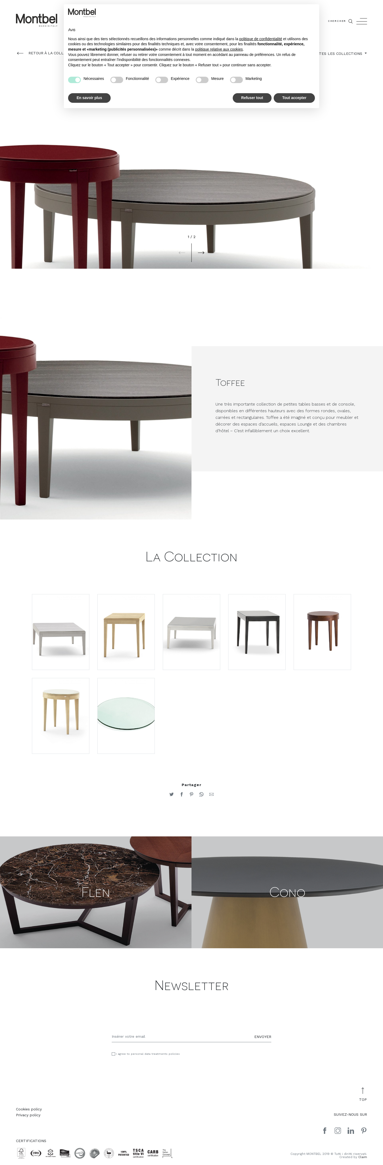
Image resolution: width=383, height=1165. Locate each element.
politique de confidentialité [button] (260, 39)
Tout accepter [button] (294, 98)
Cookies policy (29, 1110)
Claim (362, 1158)
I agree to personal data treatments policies (148, 1055)
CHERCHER (341, 21)
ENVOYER (262, 1037)
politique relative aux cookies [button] (219, 49)
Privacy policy (28, 1116)
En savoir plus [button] (89, 98)
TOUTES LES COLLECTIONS (337, 53)
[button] (182, 252)
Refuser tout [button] (252, 98)
